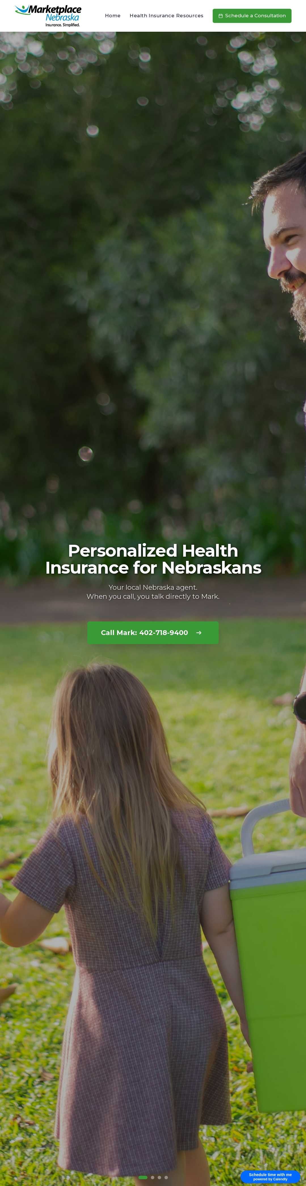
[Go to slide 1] (142, 1177)
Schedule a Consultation (252, 15)
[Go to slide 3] (159, 1177)
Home (113, 15)
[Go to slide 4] (166, 1177)
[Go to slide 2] (152, 1177)
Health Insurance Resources (166, 15)
